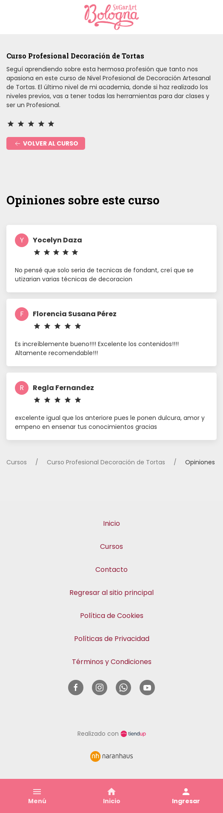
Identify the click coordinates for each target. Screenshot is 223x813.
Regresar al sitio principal (111, 592)
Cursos (16, 462)
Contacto (111, 569)
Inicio (111, 523)
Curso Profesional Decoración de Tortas (106, 462)
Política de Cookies (111, 616)
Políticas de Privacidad (111, 639)
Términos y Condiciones (112, 662)
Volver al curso (45, 143)
